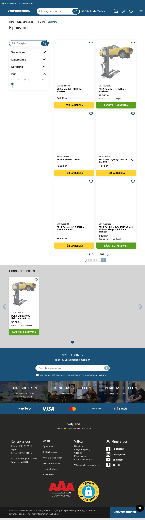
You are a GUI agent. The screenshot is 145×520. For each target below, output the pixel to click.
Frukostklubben (50, 471)
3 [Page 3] (93, 255)
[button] (88, 493)
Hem (11, 22)
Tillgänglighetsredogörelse (87, 467)
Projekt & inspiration (52, 459)
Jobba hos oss (49, 454)
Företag (102, 11)
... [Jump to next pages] (96, 255)
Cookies (78, 454)
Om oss (46, 443)
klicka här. (54, 516)
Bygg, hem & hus (24, 22)
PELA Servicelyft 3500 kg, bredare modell (70, 229)
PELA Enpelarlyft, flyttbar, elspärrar (112, 90)
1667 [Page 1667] (101, 255)
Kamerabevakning (83, 461)
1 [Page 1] (86, 255)
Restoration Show (51, 465)
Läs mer (104, 377)
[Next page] (108, 256)
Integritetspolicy (82, 451)
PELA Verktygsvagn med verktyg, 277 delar (116, 161)
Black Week (48, 476)
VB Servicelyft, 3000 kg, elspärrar (69, 90)
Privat (90, 11)
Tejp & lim (40, 22)
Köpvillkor (79, 448)
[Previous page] (82, 256)
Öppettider (47, 448)
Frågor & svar (80, 458)
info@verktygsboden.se (23, 454)
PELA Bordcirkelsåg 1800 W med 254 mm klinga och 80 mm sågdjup (116, 230)
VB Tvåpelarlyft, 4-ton (68, 160)
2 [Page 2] (89, 255)
